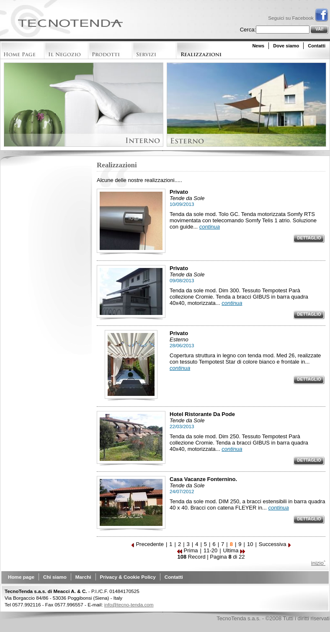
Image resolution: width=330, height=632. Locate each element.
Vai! (319, 29)
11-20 (210, 550)
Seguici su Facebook (298, 18)
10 (250, 544)
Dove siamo (286, 45)
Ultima (234, 550)
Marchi (83, 577)
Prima (187, 550)
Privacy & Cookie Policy (128, 577)
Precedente (147, 544)
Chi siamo (55, 577)
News (258, 45)
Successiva (275, 544)
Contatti (316, 45)
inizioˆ (318, 563)
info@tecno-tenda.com (129, 604)
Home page (21, 577)
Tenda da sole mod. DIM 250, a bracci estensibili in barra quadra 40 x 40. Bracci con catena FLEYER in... (247, 504)
